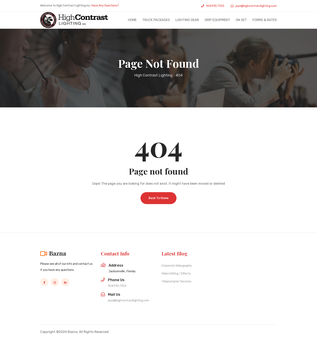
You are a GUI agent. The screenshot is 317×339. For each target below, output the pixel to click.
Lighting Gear (187, 20)
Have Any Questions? (105, 5)
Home (132, 20)
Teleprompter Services (176, 281)
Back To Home (158, 198)
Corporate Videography (177, 265)
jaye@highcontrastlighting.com (256, 6)
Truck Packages (156, 20)
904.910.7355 (215, 6)
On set (241, 20)
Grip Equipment (217, 20)
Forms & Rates (265, 20)
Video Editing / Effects (176, 273)
